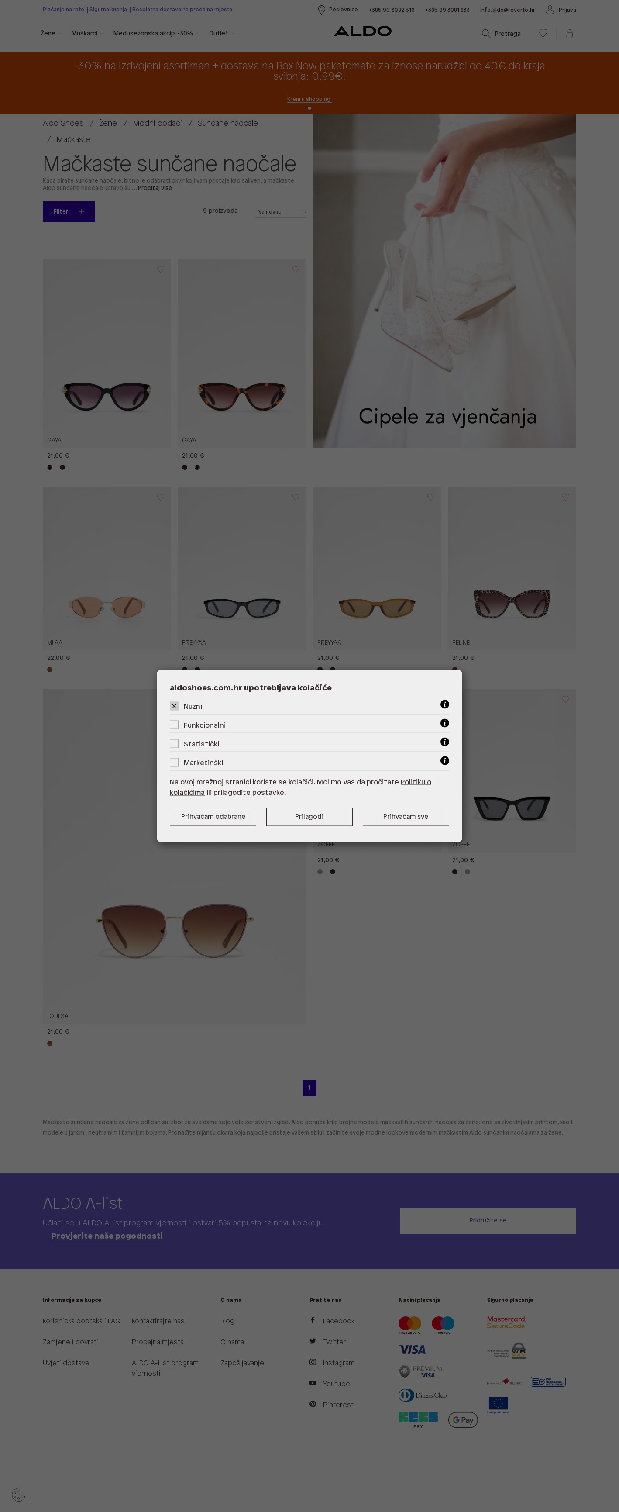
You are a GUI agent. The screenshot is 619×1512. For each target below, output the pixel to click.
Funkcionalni (205, 725)
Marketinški (203, 763)
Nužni (193, 707)
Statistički (201, 744)
